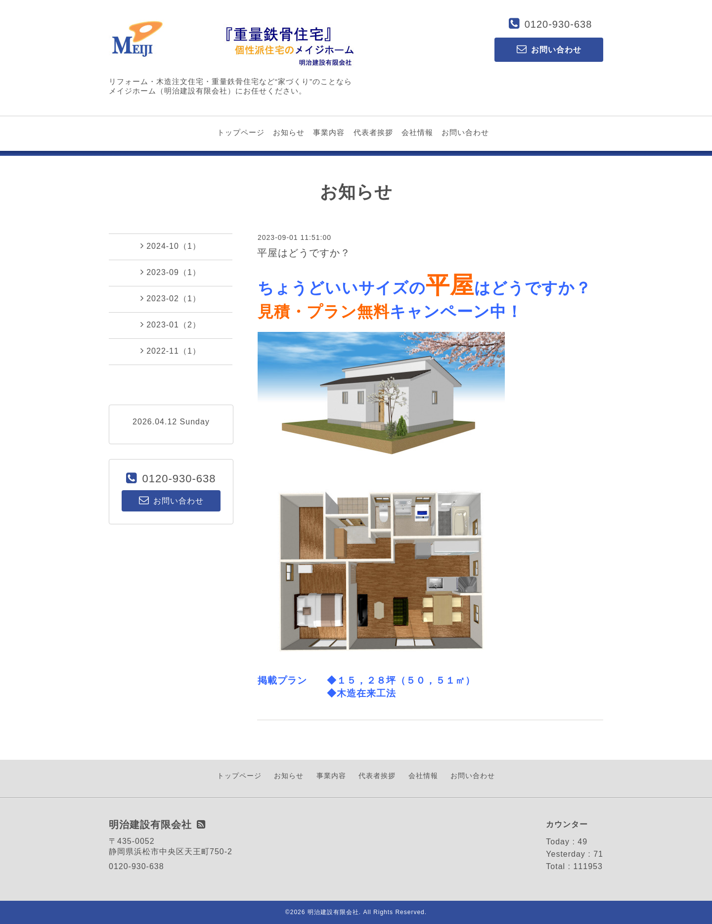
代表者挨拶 (373, 132)
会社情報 (417, 132)
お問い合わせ (465, 132)
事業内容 (329, 132)
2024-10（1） (170, 245)
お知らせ (289, 132)
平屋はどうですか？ (304, 252)
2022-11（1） (170, 350)
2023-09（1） (170, 272)
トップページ (241, 132)
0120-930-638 (558, 24)
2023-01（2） (170, 324)
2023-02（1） (170, 298)
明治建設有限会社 (333, 912)
